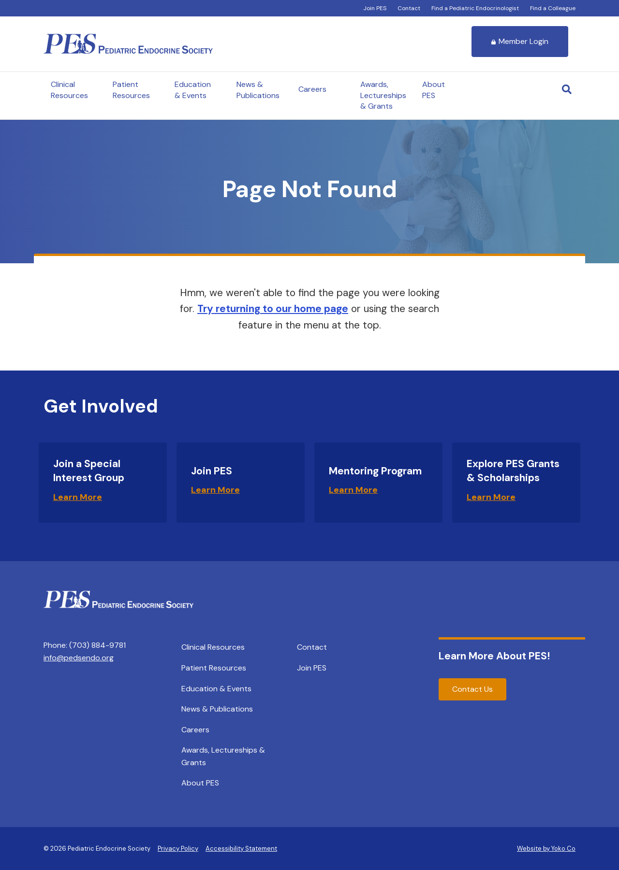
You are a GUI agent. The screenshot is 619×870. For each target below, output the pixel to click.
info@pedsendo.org (79, 658)
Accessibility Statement (241, 848)
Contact (409, 8)
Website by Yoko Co (546, 848)
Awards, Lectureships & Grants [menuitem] (223, 756)
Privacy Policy (178, 848)
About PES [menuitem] (200, 783)
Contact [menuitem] (312, 647)
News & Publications (258, 89)
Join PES (374, 8)
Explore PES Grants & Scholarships (513, 471)
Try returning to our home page (272, 308)
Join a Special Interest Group (88, 471)
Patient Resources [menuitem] (213, 668)
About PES (433, 89)
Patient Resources (131, 89)
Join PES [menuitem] (311, 668)
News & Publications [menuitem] (217, 709)
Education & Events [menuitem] (216, 689)
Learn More (77, 497)
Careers (312, 89)
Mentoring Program (375, 471)
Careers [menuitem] (195, 730)
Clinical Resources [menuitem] (213, 647)
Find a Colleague (552, 8)
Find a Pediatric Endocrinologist (475, 8)
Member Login (519, 41)
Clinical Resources (69, 89)
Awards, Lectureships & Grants (383, 95)
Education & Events (193, 89)
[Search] (566, 89)
